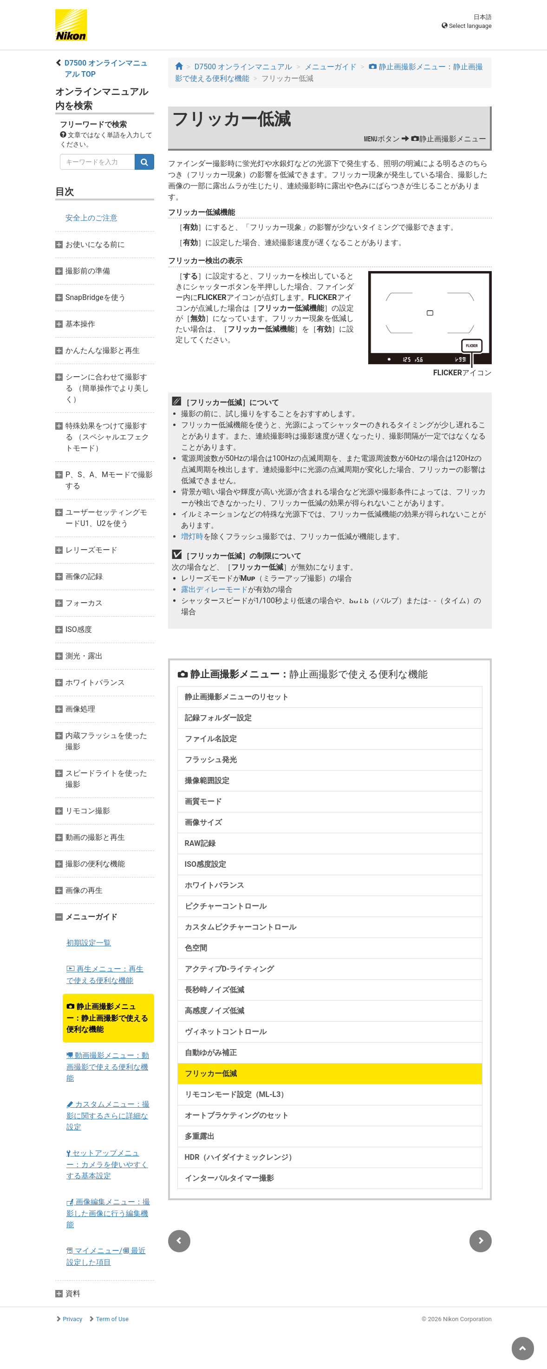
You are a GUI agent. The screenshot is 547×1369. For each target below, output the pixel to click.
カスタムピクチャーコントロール (240, 927)
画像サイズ (203, 822)
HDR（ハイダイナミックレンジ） (240, 1157)
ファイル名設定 (211, 738)
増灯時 (192, 536)
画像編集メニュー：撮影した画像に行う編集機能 (108, 1213)
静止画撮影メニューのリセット (237, 696)
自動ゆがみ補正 (211, 1052)
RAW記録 (200, 843)
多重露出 (200, 1136)
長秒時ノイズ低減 (214, 989)
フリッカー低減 (211, 1073)
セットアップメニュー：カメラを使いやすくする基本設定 (107, 1164)
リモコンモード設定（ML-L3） (236, 1094)
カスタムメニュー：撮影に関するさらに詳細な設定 (108, 1115)
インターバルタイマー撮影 (229, 1178)
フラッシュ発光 (211, 759)
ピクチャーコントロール (226, 906)
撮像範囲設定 (207, 780)
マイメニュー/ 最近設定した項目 (106, 1256)
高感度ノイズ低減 (214, 1010)
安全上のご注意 (91, 217)
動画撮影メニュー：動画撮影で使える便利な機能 (107, 1067)
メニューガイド (331, 66)
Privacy (72, 1319)
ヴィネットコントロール (226, 1031)
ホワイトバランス (214, 885)
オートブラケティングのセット (237, 1115)
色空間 (196, 948)
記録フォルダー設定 (218, 717)
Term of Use (112, 1319)
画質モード (203, 801)
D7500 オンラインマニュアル (243, 66)
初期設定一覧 (88, 942)
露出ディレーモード (214, 589)
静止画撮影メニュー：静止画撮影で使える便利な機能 (107, 1018)
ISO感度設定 (206, 864)
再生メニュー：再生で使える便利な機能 (104, 974)
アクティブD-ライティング (229, 968)
